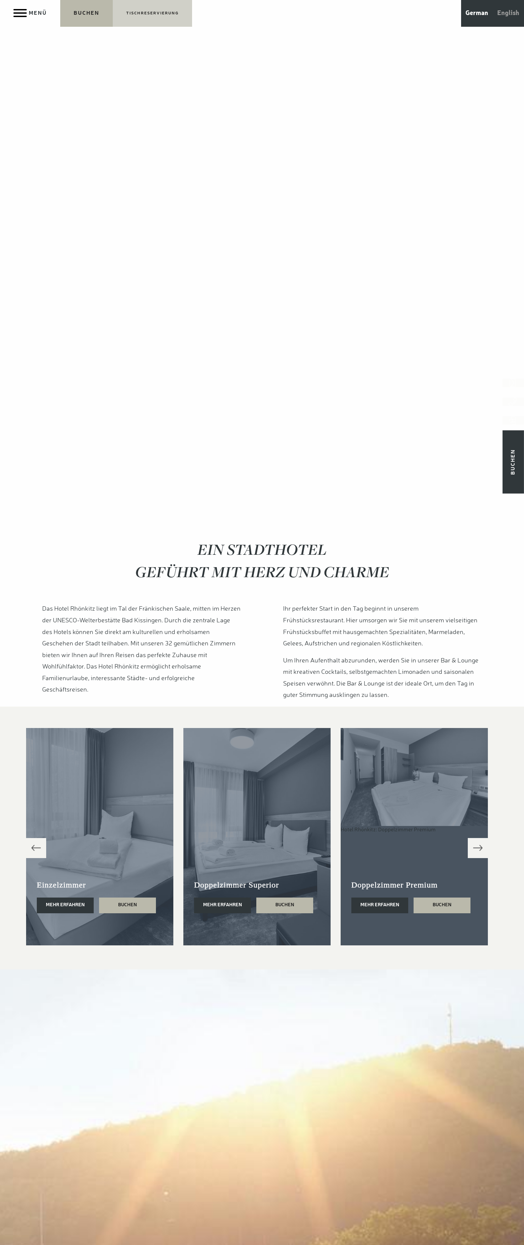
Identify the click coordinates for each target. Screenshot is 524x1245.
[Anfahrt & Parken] (513, 430)
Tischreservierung (152, 13)
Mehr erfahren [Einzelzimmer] (65, 905)
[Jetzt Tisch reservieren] (152, 13)
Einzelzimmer (61, 884)
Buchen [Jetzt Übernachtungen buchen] (513, 475)
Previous (36, 848)
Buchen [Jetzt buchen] (86, 13)
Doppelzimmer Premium (394, 884)
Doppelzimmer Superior (236, 884)
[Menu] (30, 13)
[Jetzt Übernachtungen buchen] (86, 13)
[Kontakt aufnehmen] (513, 385)
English (508, 13)
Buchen (127, 905)
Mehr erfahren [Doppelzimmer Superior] (222, 905)
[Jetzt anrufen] (513, 408)
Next (478, 848)
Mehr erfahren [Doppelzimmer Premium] (379, 905)
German (476, 13)
